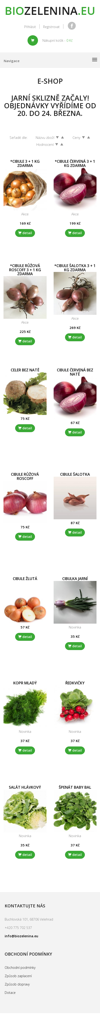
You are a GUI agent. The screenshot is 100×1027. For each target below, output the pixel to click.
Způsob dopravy (17, 984)
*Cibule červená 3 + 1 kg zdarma (75, 163)
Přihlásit (30, 27)
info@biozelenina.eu (21, 936)
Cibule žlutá (25, 578)
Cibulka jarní (75, 578)
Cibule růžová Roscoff (25, 476)
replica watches (13, 1016)
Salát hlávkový (25, 787)
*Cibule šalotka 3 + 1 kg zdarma (75, 267)
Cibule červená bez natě (75, 372)
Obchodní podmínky (20, 967)
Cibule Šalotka (75, 474)
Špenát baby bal (75, 787)
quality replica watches (69, 1016)
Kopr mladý (25, 683)
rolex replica (38, 1016)
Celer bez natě (25, 370)
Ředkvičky (75, 683)
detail (25, 233)
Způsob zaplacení (18, 976)
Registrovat (51, 27)
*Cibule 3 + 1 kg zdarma (25, 163)
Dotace (10, 992)
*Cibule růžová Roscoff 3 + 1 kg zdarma (25, 269)
